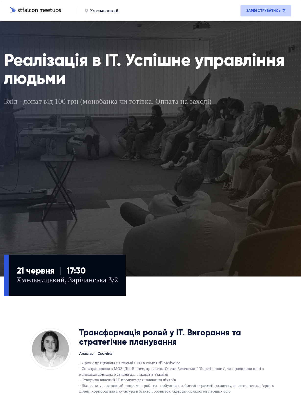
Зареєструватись (265, 11)
